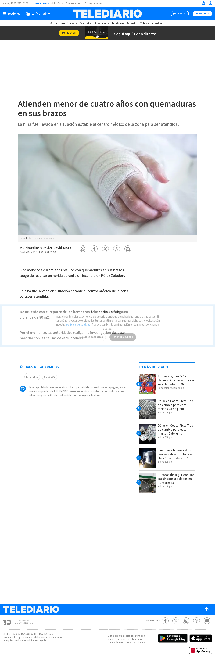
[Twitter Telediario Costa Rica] (175, 620)
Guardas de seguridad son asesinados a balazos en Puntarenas (176, 478)
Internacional (101, 23)
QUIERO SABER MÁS (92, 333)
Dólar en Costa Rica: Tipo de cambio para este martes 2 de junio (175, 429)
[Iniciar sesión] (204, 3)
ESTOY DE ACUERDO (122, 333)
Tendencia (118, 23)
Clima (60, 3)
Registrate (202, 13)
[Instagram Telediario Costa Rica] (186, 620)
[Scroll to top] (206, 609)
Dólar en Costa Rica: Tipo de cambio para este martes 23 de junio (175, 405)
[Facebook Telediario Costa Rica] (165, 620)
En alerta (85, 23)
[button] (83, 249)
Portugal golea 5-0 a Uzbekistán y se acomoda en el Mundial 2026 (176, 380)
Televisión (146, 23)
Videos (159, 23)
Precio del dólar (74, 3)
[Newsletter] (210, 4)
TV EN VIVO (180, 13)
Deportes (132, 23)
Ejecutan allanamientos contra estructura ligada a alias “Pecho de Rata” (176, 454)
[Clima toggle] (36, 13)
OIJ (53, 3)
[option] (107, 188)
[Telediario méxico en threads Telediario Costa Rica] (196, 620)
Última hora (57, 23)
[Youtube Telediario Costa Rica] (207, 620)
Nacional (72, 23)
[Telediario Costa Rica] (107, 13)
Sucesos (49, 377)
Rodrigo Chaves (93, 3)
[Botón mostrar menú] (12, 14)
